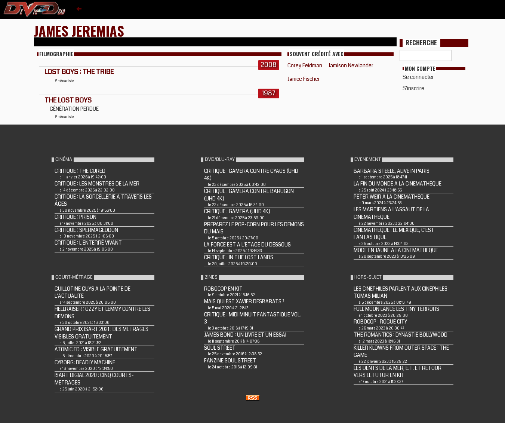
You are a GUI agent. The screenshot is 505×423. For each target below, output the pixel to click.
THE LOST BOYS (68, 100)
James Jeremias (79, 30)
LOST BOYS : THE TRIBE (79, 72)
